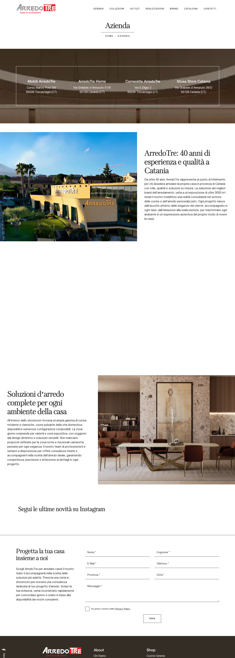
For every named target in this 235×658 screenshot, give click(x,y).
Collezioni (117, 9)
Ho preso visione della (110, 609)
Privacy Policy (122, 609)
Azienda (98, 9)
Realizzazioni (155, 9)
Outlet (135, 9)
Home (109, 36)
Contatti (210, 9)
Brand (174, 9)
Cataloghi (191, 9)
